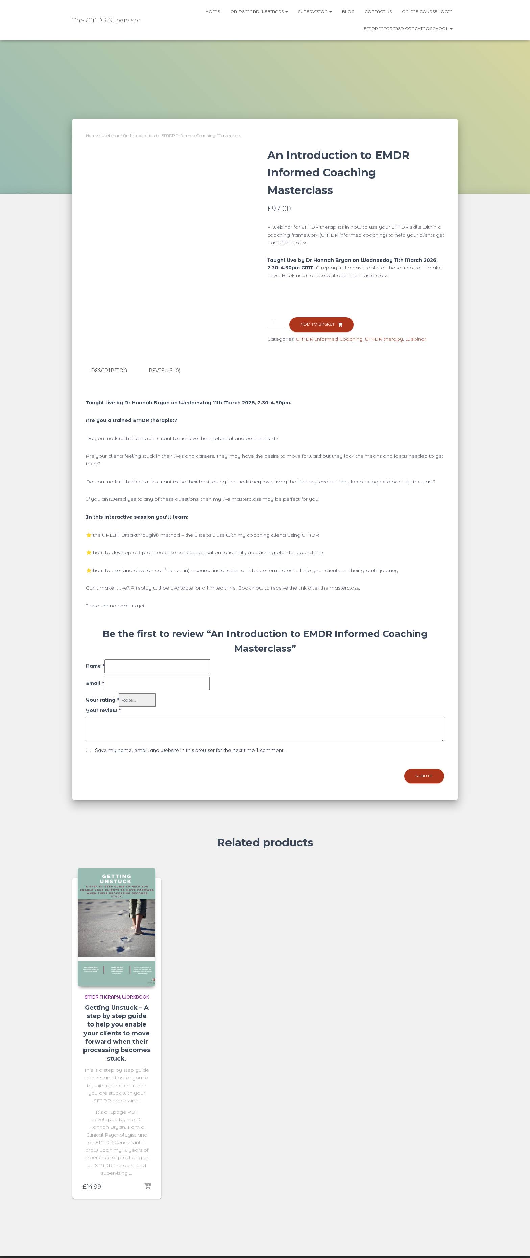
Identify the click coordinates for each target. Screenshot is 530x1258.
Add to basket (317, 324)
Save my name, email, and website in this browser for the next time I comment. (190, 750)
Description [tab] (109, 370)
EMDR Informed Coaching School (408, 28)
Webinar (110, 135)
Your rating (102, 700)
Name (95, 666)
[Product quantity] (276, 322)
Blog (348, 11)
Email (95, 683)
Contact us (378, 11)
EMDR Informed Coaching (329, 339)
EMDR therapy (384, 339)
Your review (103, 710)
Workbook (135, 997)
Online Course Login (427, 11)
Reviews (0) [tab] (164, 370)
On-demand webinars (259, 11)
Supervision (315, 11)
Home (213, 11)
